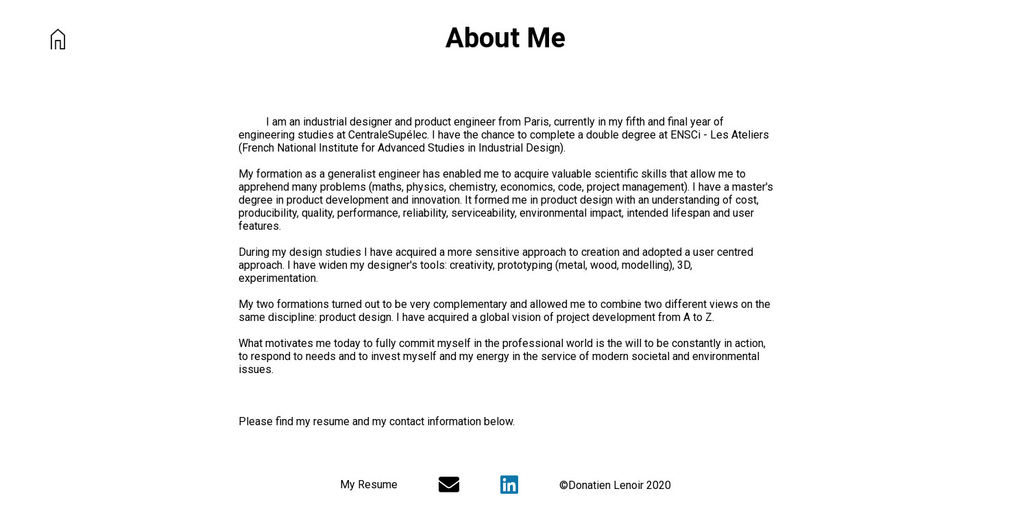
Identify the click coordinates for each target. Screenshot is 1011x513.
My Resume (369, 484)
